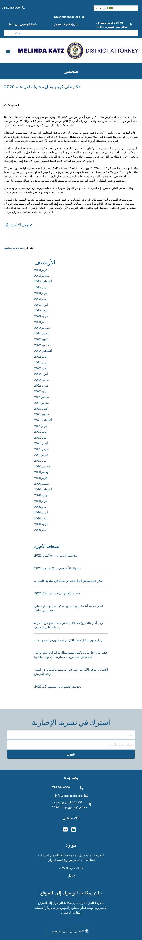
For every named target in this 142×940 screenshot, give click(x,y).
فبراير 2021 (41, 454)
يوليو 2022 (40, 356)
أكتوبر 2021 (41, 408)
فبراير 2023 (41, 316)
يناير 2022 (40, 391)
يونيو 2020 (40, 501)
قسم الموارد (55, 860)
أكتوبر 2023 (41, 270)
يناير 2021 (40, 460)
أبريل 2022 (41, 374)
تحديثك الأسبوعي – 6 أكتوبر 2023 (55, 555)
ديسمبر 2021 (42, 397)
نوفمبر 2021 (41, 402)
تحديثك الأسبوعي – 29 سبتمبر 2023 (57, 568)
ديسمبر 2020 (42, 466)
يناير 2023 (40, 322)
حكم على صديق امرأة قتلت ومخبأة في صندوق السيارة (68, 580)
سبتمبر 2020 (42, 483)
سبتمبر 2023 (42, 275)
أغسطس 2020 (43, 489)
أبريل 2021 (41, 443)
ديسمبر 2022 (42, 327)
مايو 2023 (40, 298)
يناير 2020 (40, 529)
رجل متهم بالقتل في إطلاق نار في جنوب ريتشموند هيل (68, 640)
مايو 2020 (40, 506)
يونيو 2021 (40, 431)
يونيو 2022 (40, 362)
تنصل (71, 876)
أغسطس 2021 (43, 420)
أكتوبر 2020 (41, 478)
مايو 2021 (40, 437)
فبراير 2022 (41, 385)
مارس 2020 (41, 518)
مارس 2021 (41, 449)
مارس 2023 (41, 310)
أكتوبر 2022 (41, 339)
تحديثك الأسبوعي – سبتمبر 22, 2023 (57, 593)
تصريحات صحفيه (14, 247)
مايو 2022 (40, 368)
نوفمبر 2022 (41, 333)
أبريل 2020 (41, 512)
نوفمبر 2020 (41, 472)
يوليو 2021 (40, 426)
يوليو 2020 (40, 495)
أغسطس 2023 (43, 281)
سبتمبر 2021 (42, 414)
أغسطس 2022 (43, 350)
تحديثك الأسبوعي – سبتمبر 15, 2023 (57, 686)
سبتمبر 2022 (42, 345)
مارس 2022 (41, 379)
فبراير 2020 (41, 524)
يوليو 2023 (40, 287)
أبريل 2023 (41, 304)
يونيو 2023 (40, 293)
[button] (116, 8)
